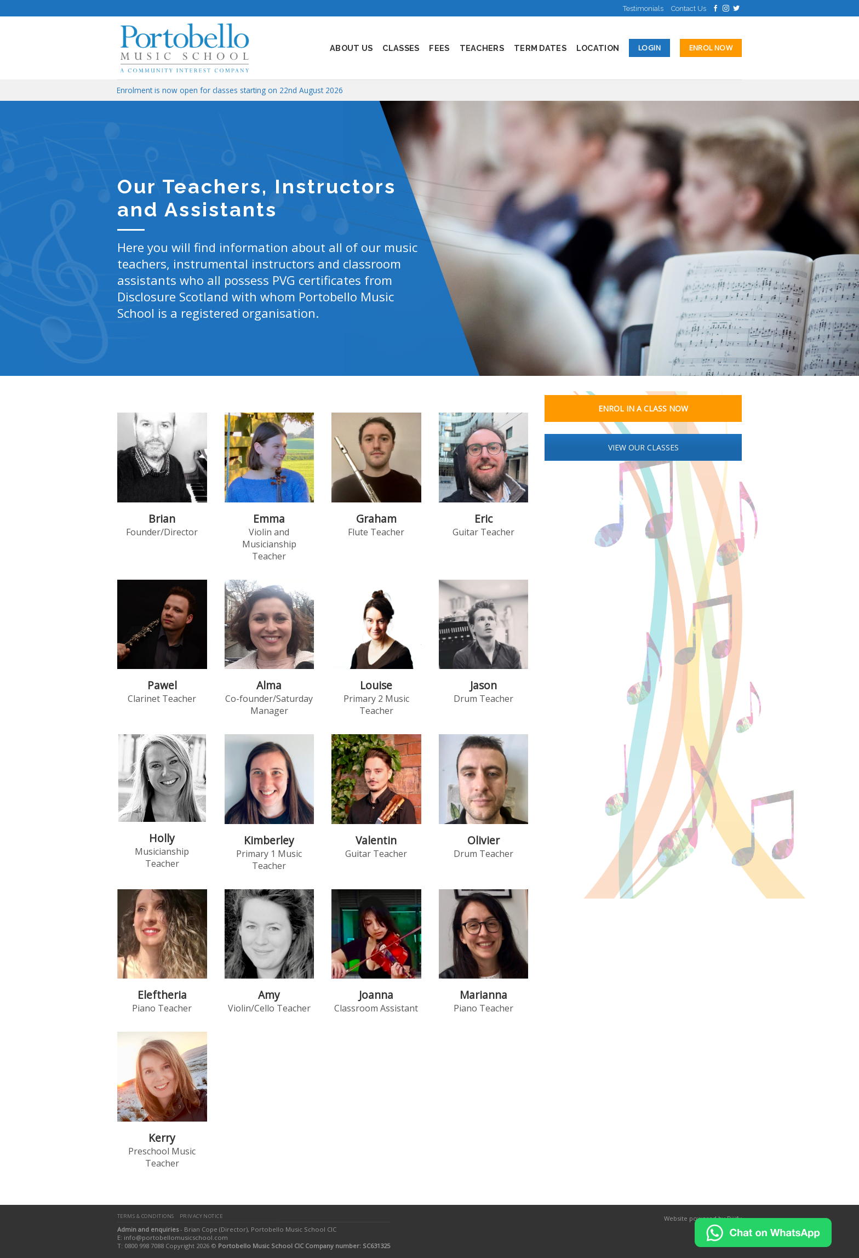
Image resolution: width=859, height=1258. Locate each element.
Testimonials (643, 8)
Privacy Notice (201, 1216)
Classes (400, 48)
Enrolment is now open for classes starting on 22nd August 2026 (230, 90)
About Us (351, 48)
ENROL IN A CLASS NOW (643, 408)
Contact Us (688, 8)
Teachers (482, 48)
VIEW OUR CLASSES (643, 447)
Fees (439, 48)
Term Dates (540, 48)
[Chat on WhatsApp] (763, 1232)
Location (597, 48)
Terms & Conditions (145, 1216)
